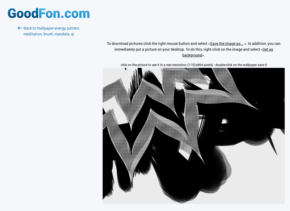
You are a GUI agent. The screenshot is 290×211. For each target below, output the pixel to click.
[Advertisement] (48, 99)
